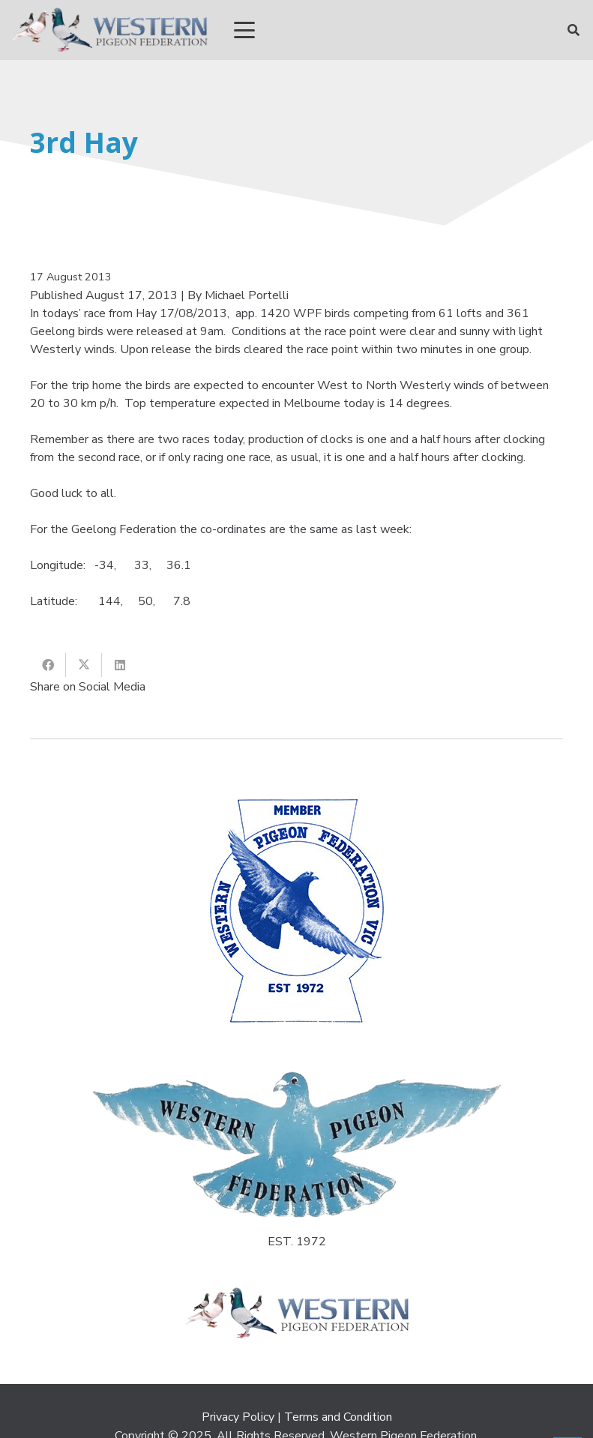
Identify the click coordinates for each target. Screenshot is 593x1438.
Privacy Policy (238, 1417)
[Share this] (48, 665)
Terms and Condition (338, 1417)
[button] (244, 29)
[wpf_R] (110, 29)
